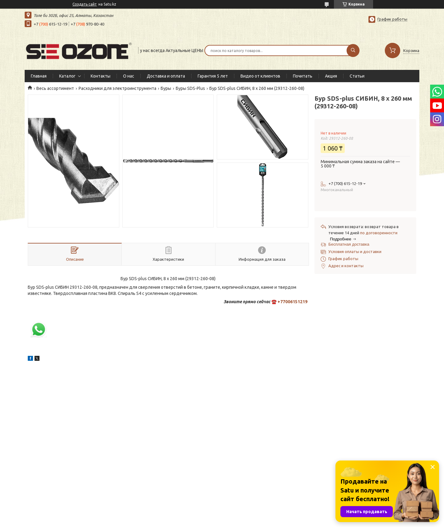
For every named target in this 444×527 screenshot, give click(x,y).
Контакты (100, 76)
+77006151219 (292, 301)
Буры (166, 88)
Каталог (67, 76)
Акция (331, 76)
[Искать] (353, 50)
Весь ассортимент (55, 88)
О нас (128, 76)
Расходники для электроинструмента (117, 88)
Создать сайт (84, 4)
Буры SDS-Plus (190, 88)
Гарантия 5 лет (213, 76)
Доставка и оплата (166, 76)
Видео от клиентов (260, 76)
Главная (39, 76)
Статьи (357, 76)
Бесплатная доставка (348, 244)
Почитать (302, 76)
